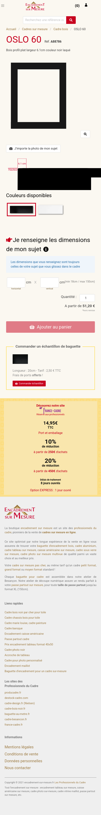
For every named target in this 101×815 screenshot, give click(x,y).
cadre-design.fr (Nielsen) (20, 703)
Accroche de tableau (17, 655)
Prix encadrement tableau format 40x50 (29, 644)
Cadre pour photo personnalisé (23, 660)
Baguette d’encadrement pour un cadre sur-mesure (35, 671)
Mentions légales (19, 747)
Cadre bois (60, 29)
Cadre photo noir (15, 650)
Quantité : (69, 297)
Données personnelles (23, 761)
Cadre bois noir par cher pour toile (25, 612)
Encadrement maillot (17, 666)
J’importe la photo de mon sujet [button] (33, 148)
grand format (12, 569)
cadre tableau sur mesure (20, 550)
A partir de (80, 306)
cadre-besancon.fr (16, 719)
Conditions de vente (21, 754)
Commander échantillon (29, 383)
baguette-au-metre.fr (17, 714)
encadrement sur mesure (36, 528)
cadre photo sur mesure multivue (41, 554)
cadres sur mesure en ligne (59, 532)
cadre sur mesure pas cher (29, 565)
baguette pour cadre (30, 577)
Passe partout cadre (17, 639)
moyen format (33, 569)
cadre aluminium (85, 546)
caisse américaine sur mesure (56, 550)
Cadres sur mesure (35, 29)
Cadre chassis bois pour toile (22, 617)
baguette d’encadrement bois (55, 546)
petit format (88, 565)
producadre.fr (13, 692)
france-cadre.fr (14, 724)
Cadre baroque (14, 628)
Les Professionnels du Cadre (70, 782)
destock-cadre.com (16, 698)
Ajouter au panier (50, 327)
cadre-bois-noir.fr (15, 708)
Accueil (11, 29)
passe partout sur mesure (27, 585)
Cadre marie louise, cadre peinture (25, 623)
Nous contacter (18, 768)
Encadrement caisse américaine (24, 633)
